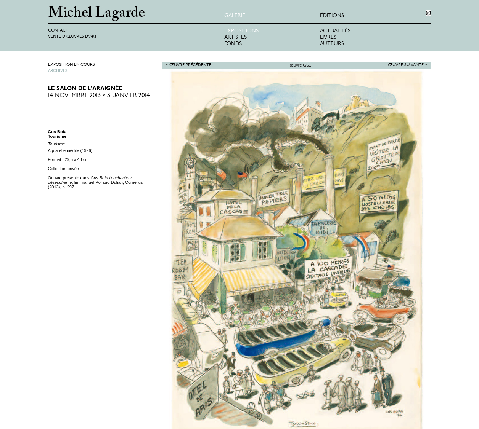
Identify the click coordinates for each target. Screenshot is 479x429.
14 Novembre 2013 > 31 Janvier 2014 (99, 95)
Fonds (233, 44)
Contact (58, 31)
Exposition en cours (71, 65)
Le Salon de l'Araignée (85, 89)
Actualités (335, 31)
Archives (58, 71)
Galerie (234, 16)
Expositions (241, 31)
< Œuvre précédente (188, 65)
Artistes (235, 37)
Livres (328, 37)
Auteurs (332, 44)
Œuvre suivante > (407, 65)
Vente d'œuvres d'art (72, 37)
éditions (332, 16)
